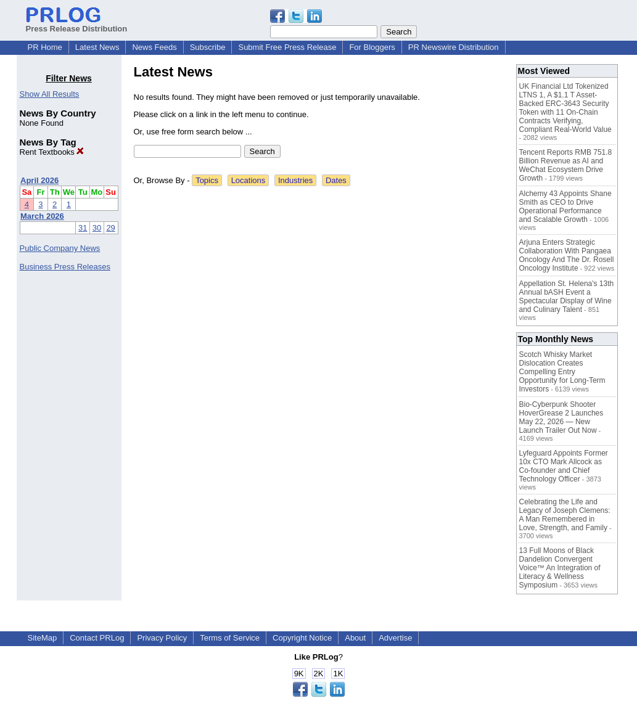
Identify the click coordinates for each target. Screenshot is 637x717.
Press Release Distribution (77, 24)
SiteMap (42, 637)
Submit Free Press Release (287, 47)
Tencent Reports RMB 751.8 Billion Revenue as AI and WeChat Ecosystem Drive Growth (565, 165)
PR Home (45, 47)
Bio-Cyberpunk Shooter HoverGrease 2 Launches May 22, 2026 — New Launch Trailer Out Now (561, 417)
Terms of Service (230, 637)
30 (96, 227)
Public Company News (60, 248)
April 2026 (39, 180)
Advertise (395, 637)
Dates (336, 180)
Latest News (97, 47)
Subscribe (208, 47)
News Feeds (154, 47)
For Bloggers (372, 47)
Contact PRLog (97, 637)
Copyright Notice (302, 637)
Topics (206, 180)
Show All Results (50, 94)
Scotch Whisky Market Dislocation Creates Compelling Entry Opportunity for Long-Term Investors (562, 371)
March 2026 (42, 216)
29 (110, 227)
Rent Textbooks (52, 152)
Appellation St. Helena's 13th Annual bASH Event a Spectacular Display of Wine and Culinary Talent (566, 296)
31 (82, 227)
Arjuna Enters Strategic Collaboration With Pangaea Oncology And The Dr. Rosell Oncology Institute (566, 255)
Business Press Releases (65, 266)
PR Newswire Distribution (453, 47)
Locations (248, 180)
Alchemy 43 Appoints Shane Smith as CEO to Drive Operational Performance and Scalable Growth (565, 206)
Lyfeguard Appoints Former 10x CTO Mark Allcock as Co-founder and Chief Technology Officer (563, 466)
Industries (295, 180)
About (355, 637)
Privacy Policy (162, 637)
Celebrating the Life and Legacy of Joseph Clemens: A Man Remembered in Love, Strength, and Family (564, 515)
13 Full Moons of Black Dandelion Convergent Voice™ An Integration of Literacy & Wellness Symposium (560, 567)
